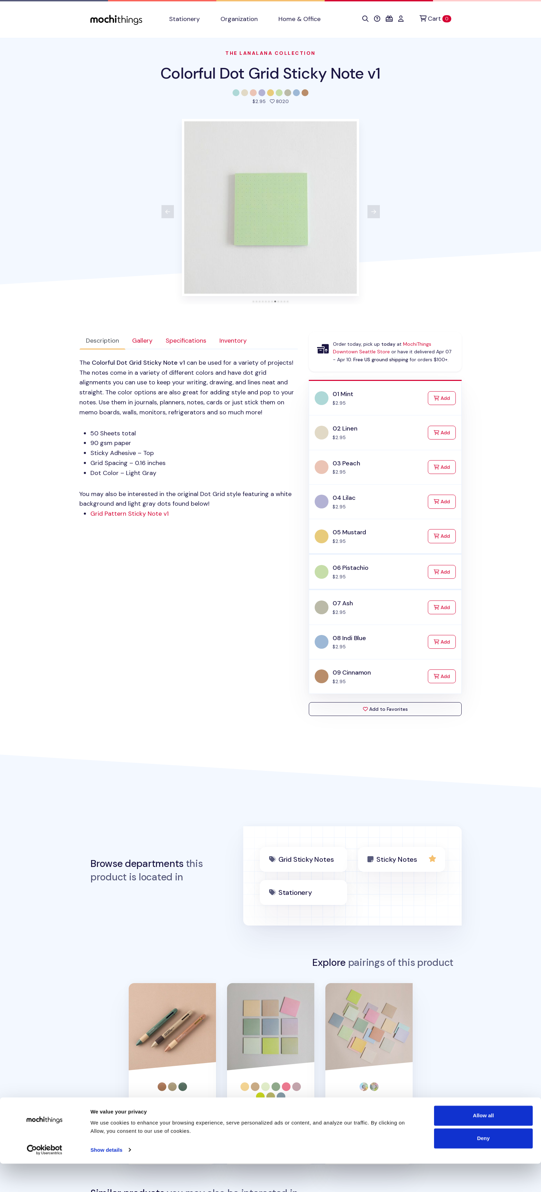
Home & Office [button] (299, 19)
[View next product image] (373, 211)
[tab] (253, 301)
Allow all (483, 1144)
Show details (106, 1178)
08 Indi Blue (349, 638)
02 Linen (345, 428)
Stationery (295, 892)
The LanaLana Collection (270, 53)
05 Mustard (349, 532)
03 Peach (346, 463)
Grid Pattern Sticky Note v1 (129, 513)
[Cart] (435, 19)
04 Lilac (344, 498)
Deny (483, 1167)
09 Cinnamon (352, 672)
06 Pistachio (350, 568)
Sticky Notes (396, 859)
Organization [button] (239, 19)
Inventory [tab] (233, 340)
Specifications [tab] (186, 340)
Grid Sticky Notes (306, 859)
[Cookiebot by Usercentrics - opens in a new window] (44, 1178)
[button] (365, 19)
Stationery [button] (184, 19)
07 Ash (343, 603)
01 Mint (343, 394)
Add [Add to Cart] (445, 397)
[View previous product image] (167, 211)
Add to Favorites (385, 709)
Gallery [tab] (142, 340)
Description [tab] (102, 340)
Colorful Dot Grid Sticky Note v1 (270, 73)
